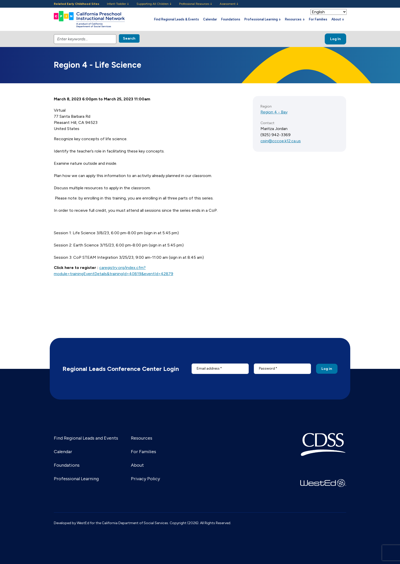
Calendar (210, 19)
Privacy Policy (145, 478)
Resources (141, 438)
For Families (318, 19)
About (137, 465)
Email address (208, 368)
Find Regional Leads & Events (176, 19)
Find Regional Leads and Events (86, 438)
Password (267, 368)
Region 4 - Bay (274, 112)
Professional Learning (76, 478)
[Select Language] (328, 12)
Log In (335, 39)
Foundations (230, 19)
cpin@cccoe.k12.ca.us (280, 140)
